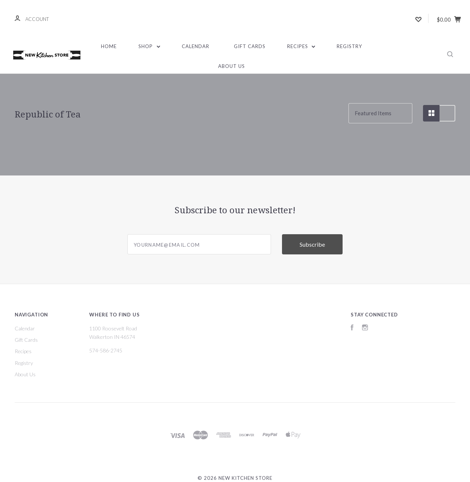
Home (109, 46)
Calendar (195, 46)
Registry (349, 46)
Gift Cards (249, 46)
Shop (149, 46)
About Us (231, 66)
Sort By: (331, 113)
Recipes (301, 46)
